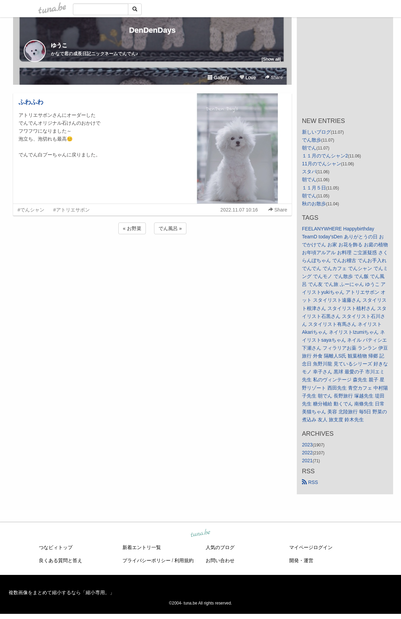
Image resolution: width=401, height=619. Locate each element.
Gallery (218, 77)
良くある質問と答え (60, 560)
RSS (310, 482)
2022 (307, 452)
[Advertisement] (152, 254)
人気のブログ (220, 547)
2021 (307, 460)
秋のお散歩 (314, 203)
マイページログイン (311, 547)
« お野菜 (132, 228)
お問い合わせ (220, 560)
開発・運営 (301, 560)
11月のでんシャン (321, 163)
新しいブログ (316, 132)
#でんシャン (31, 210)
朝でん (309, 148)
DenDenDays (152, 30)
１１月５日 (314, 187)
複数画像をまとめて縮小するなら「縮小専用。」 (62, 592)
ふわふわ (31, 102)
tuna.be (200, 533)
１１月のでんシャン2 (325, 155)
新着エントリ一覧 (141, 547)
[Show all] (271, 59)
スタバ (309, 171)
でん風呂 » (170, 228)
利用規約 (184, 560)
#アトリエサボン (71, 210)
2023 (307, 444)
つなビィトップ (56, 547)
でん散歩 (311, 140)
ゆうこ (59, 45)
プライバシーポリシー (146, 560)
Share (274, 77)
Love (247, 77)
